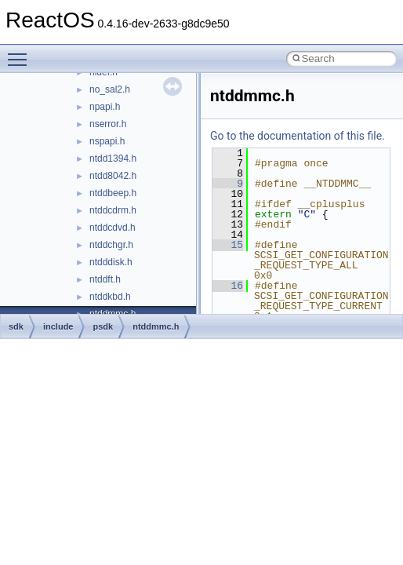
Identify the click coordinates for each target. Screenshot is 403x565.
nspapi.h (107, 141)
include (58, 326)
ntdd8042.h (112, 175)
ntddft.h (105, 279)
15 (227, 245)
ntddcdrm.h (112, 210)
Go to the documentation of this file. (297, 135)
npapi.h (104, 106)
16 (227, 286)
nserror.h (107, 123)
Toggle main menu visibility (21, 52)
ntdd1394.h (112, 158)
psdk (103, 326)
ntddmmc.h (156, 326)
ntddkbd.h (110, 296)
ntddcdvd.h (112, 227)
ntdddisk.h (111, 262)
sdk (16, 326)
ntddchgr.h (111, 244)
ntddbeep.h (112, 193)
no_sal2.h (109, 89)
